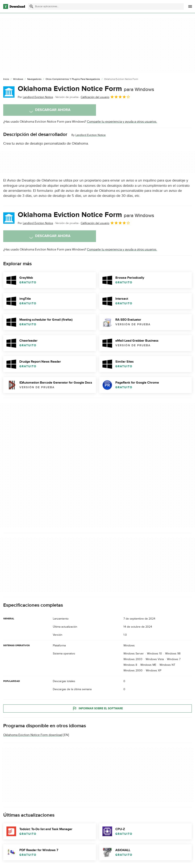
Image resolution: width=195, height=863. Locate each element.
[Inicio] (6, 79)
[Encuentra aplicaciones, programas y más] (106, 6)
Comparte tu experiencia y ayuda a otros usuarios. (122, 122)
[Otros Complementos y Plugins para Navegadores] (73, 79)
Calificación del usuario (105, 97)
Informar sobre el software (97, 708)
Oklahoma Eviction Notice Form (86, 88)
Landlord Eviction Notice (90, 135)
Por (35, 97)
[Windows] (18, 79)
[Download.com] (14, 6)
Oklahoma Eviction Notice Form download (33, 735)
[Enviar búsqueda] (31, 6)
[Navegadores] (34, 79)
